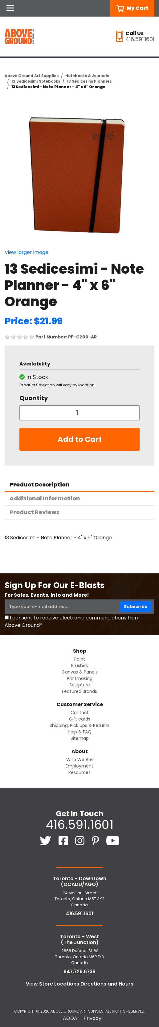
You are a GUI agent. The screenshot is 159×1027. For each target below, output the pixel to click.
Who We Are (79, 759)
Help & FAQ (80, 732)
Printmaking (79, 678)
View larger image (26, 252)
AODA (70, 1018)
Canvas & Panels (80, 672)
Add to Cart (80, 439)
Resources (79, 772)
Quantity (33, 398)
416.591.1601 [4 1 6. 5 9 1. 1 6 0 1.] (79, 824)
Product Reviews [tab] (34, 512)
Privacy (92, 1018)
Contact (80, 712)
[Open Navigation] (10, 8)
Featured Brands (79, 691)
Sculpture (79, 685)
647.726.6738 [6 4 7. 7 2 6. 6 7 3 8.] (79, 971)
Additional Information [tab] (45, 498)
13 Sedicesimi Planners (89, 81)
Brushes (79, 665)
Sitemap (80, 738)
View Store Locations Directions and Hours (79, 983)
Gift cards (79, 719)
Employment (79, 766)
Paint (79, 659)
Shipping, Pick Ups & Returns (79, 725)
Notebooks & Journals (87, 75)
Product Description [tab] (40, 484)
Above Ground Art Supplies (32, 75)
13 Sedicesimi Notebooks (35, 81)
